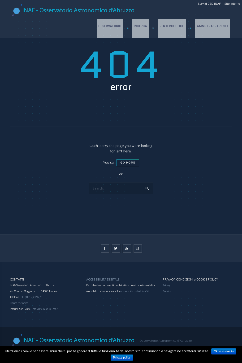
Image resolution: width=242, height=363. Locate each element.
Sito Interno (232, 3)
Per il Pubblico (171, 28)
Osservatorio (108, 28)
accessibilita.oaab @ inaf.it (135, 291)
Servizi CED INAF (209, 3)
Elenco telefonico (19, 303)
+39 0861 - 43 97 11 (31, 297)
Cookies (167, 291)
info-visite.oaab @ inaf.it (45, 309)
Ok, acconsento (223, 351)
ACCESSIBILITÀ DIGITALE (103, 279)
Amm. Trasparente (212, 28)
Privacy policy (121, 357)
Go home (127, 162)
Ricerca (139, 28)
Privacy (166, 285)
